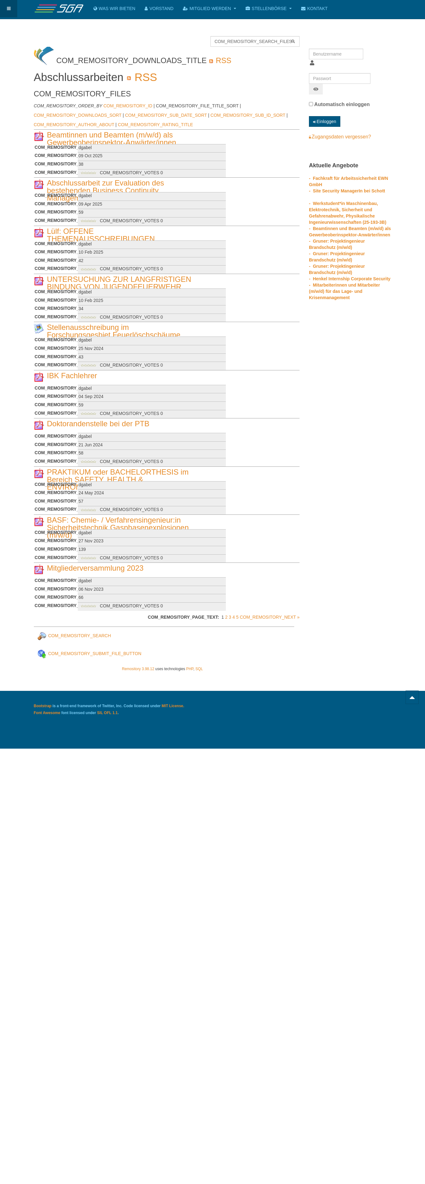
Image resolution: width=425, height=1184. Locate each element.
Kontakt (314, 8)
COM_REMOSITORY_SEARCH (74, 635)
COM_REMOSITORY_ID (128, 105)
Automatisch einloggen (339, 104)
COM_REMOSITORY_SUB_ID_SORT (247, 115)
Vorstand (159, 8)
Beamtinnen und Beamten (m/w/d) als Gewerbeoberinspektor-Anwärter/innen (111, 139)
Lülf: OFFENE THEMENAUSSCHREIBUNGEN (101, 235)
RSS (220, 60)
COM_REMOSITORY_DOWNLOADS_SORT (78, 115)
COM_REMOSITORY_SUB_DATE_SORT (166, 115)
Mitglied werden (209, 8)
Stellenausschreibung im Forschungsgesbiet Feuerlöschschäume (114, 331)
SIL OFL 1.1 (107, 713)
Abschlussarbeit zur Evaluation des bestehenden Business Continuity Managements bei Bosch (105, 190)
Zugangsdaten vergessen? (340, 136)
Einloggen (324, 121)
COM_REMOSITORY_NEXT (268, 617)
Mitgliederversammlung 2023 (95, 568)
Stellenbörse (269, 8)
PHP (190, 669)
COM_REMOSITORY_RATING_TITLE (155, 124)
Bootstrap (43, 706)
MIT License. (173, 706)
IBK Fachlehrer (72, 375)
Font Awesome (47, 713)
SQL (199, 669)
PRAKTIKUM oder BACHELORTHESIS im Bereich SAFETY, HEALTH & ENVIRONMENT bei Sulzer (118, 479)
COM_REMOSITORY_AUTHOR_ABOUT (74, 124)
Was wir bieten (114, 8)
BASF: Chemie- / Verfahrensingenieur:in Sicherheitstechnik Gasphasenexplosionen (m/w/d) (118, 527)
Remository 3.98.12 (138, 669)
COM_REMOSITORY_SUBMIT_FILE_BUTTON (89, 653)
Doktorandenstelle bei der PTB (98, 423)
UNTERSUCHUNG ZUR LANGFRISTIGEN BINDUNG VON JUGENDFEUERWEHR (119, 283)
